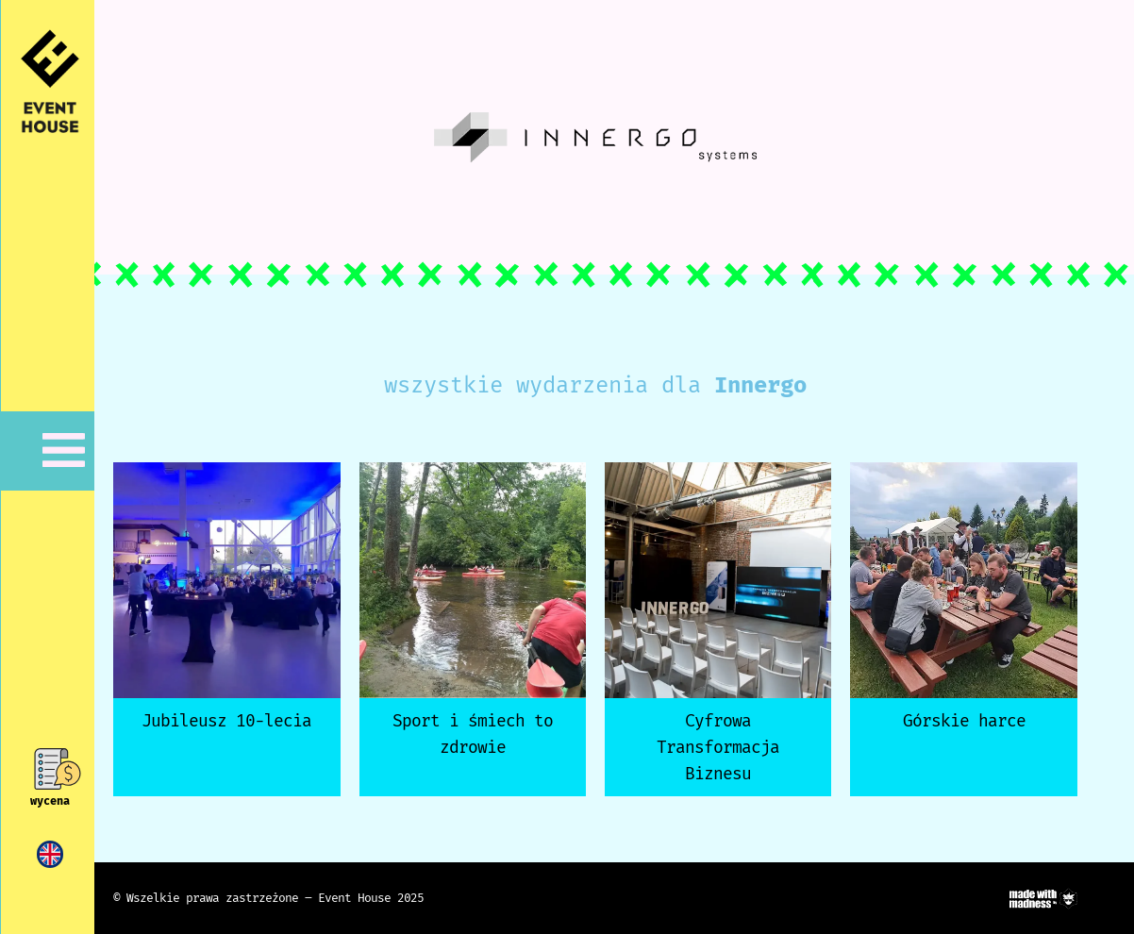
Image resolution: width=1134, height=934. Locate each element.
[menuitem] (50, 854)
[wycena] (50, 768)
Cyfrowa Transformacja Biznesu (718, 747)
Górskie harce (964, 720)
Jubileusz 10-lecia (226, 720)
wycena (50, 801)
